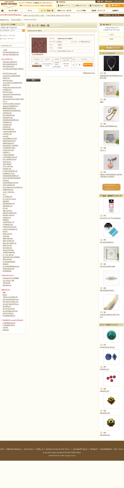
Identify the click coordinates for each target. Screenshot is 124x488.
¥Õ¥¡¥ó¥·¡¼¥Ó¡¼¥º (8, 215)
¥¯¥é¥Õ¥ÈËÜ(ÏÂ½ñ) (9, 323)
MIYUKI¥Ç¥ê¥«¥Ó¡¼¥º (10, 64)
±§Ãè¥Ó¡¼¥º (7, 127)
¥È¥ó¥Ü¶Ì (6, 201)
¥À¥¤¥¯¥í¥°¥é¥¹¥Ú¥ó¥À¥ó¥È (11, 178)
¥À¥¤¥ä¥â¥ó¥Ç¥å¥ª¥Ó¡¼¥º (11, 175)
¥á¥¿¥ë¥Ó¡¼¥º (7, 285)
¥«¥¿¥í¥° (5, 327)
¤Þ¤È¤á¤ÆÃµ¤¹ (12, 10)
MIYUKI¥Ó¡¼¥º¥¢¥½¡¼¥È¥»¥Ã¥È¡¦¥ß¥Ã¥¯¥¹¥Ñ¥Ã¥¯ (13, 69)
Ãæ (116, 15)
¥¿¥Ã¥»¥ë (6, 180)
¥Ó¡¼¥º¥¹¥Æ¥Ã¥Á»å (107, 242)
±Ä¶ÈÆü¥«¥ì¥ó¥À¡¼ (14, 449)
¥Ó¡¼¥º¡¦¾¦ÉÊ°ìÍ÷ (47, 10)
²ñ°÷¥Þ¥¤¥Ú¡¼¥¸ (64, 5)
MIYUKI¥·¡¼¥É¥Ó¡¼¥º (10, 62)
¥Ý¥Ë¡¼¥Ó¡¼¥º (7, 234)
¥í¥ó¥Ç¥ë (5, 264)
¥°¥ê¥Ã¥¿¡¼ (6, 152)
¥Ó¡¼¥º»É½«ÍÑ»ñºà (9, 308)
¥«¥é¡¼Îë (5, 136)
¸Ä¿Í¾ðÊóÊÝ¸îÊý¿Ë (79, 449)
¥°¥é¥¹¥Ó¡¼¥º (104, 369)
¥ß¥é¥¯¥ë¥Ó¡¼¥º (8, 238)
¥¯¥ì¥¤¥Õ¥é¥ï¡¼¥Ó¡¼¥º (10, 157)
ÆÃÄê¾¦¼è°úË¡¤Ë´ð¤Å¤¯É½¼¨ (58, 449)
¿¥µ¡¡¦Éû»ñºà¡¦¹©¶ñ (8, 280)
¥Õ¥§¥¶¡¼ (6, 220)
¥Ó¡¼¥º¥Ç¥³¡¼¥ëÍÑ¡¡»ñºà (10, 301)
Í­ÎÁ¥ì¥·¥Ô (6, 330)
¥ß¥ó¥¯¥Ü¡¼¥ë (7, 245)
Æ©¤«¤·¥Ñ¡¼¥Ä (8, 166)
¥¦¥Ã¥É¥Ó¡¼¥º (7, 124)
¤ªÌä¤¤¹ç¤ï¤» (108, 2)
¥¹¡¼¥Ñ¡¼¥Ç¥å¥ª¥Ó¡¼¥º (10, 171)
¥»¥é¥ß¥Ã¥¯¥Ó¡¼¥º (9, 173)
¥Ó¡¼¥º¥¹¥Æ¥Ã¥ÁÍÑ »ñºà (10, 52)
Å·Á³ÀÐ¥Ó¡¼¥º (7, 196)
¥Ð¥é (101, 102)
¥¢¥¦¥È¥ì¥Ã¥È (7, 271)
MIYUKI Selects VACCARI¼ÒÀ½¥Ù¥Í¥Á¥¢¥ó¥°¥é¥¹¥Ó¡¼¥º (12, 83)
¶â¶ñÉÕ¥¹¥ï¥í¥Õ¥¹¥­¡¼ (9, 108)
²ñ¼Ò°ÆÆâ (28, 449)
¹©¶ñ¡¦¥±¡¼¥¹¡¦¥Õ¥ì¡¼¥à (10, 297)
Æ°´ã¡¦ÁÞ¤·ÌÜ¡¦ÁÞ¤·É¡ (9, 199)
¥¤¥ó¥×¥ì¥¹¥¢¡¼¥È (8, 268)
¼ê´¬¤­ (5, 194)
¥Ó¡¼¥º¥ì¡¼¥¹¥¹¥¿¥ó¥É (107, 266)
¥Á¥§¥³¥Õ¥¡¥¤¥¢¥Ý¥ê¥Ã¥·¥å (11, 110)
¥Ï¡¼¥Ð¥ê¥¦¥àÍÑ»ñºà (9, 315)
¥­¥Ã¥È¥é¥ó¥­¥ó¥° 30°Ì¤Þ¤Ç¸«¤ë (109, 187)
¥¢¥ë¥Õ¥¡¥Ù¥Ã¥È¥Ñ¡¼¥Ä (11, 120)
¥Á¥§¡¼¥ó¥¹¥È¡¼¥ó (9, 185)
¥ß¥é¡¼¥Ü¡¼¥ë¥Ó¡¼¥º (9, 243)
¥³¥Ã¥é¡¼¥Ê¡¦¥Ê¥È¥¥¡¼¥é (108, 126)
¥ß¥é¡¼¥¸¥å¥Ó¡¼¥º (8, 240)
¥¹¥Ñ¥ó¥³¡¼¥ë (7, 168)
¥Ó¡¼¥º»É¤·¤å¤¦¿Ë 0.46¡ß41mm (110, 218)
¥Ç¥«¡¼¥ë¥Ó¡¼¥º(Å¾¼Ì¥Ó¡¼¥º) (13, 187)
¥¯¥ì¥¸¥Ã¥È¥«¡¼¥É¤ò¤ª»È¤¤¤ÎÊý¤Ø (58, 15)
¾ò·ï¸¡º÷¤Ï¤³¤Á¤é (8, 39)
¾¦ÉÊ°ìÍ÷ (99, 2)
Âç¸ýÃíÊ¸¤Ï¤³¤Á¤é (96, 5)
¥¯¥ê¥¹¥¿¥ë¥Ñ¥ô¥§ (8, 155)
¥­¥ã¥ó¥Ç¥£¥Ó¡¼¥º (8, 143)
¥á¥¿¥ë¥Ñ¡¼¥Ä (7, 248)
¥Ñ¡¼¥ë (5, 208)
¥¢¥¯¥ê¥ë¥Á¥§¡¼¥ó (9, 115)
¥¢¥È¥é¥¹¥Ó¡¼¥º (8, 117)
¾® (113, 15)
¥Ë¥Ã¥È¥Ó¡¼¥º (7, 206)
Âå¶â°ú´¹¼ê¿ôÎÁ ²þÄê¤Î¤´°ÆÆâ (33, 15)
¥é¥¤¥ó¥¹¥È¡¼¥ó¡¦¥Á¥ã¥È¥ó (11, 257)
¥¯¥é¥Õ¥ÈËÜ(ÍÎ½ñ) (9, 325)
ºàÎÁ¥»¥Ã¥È (6, 283)
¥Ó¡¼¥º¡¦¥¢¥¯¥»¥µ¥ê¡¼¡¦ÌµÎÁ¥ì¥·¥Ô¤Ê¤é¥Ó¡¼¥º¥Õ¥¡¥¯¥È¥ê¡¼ (62, 452)
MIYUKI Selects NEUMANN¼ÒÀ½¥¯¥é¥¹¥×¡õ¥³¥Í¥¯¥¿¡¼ (13, 99)
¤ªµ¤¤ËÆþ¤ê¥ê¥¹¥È (80, 5)
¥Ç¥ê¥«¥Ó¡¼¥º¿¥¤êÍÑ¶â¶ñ (11, 278)
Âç (118, 15)
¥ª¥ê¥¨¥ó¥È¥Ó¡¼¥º (8, 129)
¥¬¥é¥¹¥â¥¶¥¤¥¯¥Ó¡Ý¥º (10, 138)
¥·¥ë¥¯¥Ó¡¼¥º (7, 162)
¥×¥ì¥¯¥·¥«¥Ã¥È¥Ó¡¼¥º (10, 229)
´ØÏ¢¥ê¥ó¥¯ (94, 449)
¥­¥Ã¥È (30, 10)
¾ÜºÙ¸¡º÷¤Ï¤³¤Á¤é (9, 35)
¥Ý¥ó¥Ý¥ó (6, 236)
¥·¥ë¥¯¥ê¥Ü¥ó (7, 164)
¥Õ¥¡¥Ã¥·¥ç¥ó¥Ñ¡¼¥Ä (10, 213)
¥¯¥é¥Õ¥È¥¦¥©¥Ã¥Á (9, 147)
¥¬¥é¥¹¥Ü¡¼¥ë (7, 134)
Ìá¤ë (33, 80)
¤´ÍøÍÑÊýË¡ (61, 2)
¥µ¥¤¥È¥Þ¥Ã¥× (118, 2)
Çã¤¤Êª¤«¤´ (115, 5)
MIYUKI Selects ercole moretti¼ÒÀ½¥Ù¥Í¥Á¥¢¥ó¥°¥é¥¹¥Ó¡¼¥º (11, 76)
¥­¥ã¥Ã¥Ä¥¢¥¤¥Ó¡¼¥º (9, 141)
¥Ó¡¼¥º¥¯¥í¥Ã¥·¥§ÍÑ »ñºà (11, 54)
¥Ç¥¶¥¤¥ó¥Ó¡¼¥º (8, 189)
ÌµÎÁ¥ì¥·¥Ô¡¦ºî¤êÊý (64, 10)
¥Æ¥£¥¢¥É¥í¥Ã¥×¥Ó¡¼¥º (10, 182)
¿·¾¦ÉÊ (5, 50)
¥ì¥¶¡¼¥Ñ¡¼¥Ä (7, 259)
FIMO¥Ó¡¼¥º (7, 217)
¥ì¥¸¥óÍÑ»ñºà (7, 306)
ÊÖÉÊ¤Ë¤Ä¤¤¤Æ (89, 73)
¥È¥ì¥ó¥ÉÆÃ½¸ (81, 10)
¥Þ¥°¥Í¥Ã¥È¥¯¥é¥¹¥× (107, 290)
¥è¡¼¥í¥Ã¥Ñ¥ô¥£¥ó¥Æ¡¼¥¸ (11, 266)
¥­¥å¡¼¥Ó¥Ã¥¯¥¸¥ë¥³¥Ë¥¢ (10, 145)
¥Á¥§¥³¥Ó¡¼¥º (7, 113)
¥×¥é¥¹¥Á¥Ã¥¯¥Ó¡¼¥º (9, 227)
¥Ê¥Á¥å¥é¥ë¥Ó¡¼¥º (9, 203)
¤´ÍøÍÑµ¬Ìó (39, 449)
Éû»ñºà (5, 294)
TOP (2, 10)
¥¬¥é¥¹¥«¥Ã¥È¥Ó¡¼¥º (9, 131)
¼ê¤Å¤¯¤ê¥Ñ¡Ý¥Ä (8, 192)
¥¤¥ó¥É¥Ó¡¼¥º (7, 122)
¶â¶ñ (4, 292)
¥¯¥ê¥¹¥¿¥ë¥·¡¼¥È (8, 150)
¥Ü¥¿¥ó (5, 231)
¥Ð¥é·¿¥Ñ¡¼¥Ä (7, 210)
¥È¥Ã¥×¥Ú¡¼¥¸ (4, 19)
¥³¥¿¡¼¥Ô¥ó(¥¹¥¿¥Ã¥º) (10, 159)
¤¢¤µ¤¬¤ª (103, 150)
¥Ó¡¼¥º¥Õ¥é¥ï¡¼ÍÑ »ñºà (10, 311)
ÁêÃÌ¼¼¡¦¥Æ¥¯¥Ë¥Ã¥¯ (98, 10)
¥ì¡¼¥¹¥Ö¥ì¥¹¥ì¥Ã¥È (9, 261)
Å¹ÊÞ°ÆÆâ (115, 10)
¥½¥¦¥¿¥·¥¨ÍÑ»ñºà (8, 313)
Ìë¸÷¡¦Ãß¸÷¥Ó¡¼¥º (8, 255)
